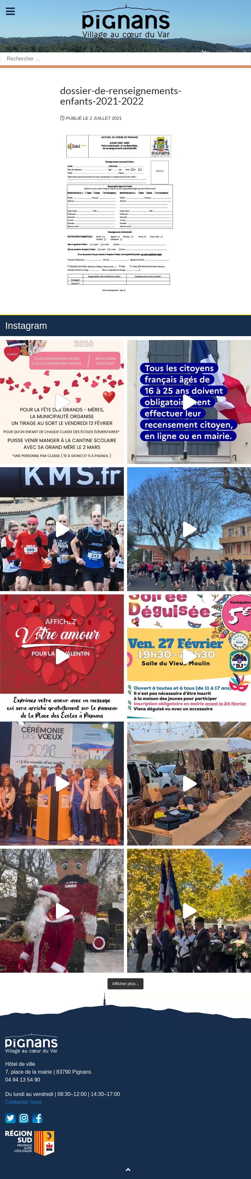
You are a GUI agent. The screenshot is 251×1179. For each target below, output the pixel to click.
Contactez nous (23, 1102)
